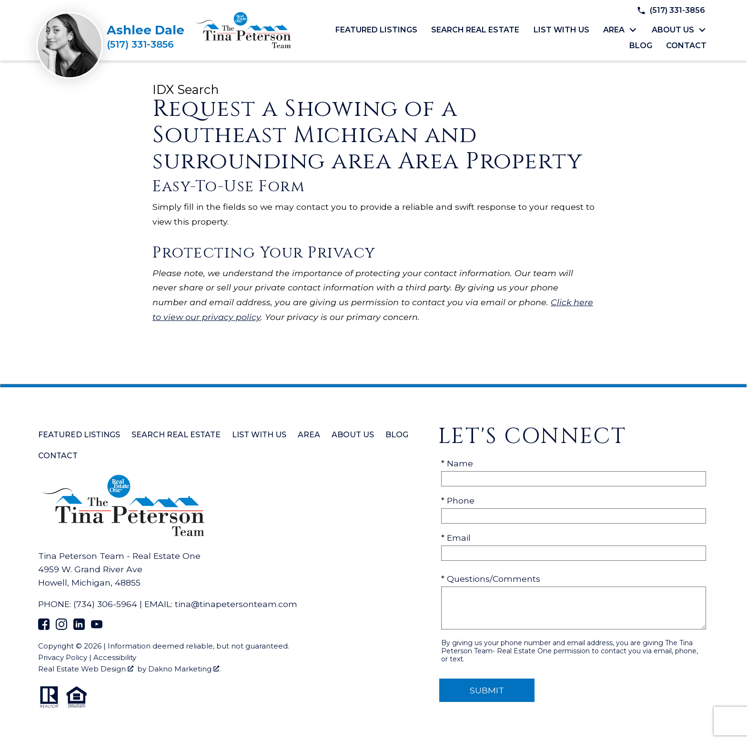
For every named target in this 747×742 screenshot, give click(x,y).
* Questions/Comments (490, 579)
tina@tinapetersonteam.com (236, 604)
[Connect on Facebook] (44, 627)
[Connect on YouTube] (96, 627)
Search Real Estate (475, 30)
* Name (457, 463)
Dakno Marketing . (184, 668)
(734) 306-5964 (105, 604)
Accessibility (114, 657)
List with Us (561, 30)
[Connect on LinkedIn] (79, 627)
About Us (353, 434)
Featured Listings (376, 30)
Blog (640, 46)
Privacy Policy (62, 657)
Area (309, 434)
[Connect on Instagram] (61, 627)
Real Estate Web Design (85, 668)
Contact (686, 46)
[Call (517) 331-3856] (145, 44)
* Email (456, 538)
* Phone (457, 500)
